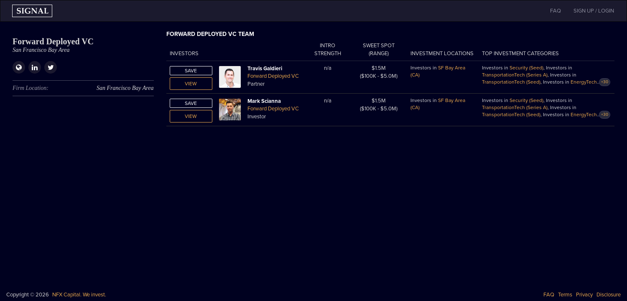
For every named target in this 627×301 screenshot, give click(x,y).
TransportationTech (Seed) (511, 82)
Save (191, 71)
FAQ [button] (555, 11)
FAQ (548, 294)
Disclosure (608, 294)
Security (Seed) (526, 68)
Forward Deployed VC (273, 76)
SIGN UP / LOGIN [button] (593, 11)
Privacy (584, 294)
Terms (565, 294)
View (191, 84)
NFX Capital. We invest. (79, 294)
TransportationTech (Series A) (515, 75)
